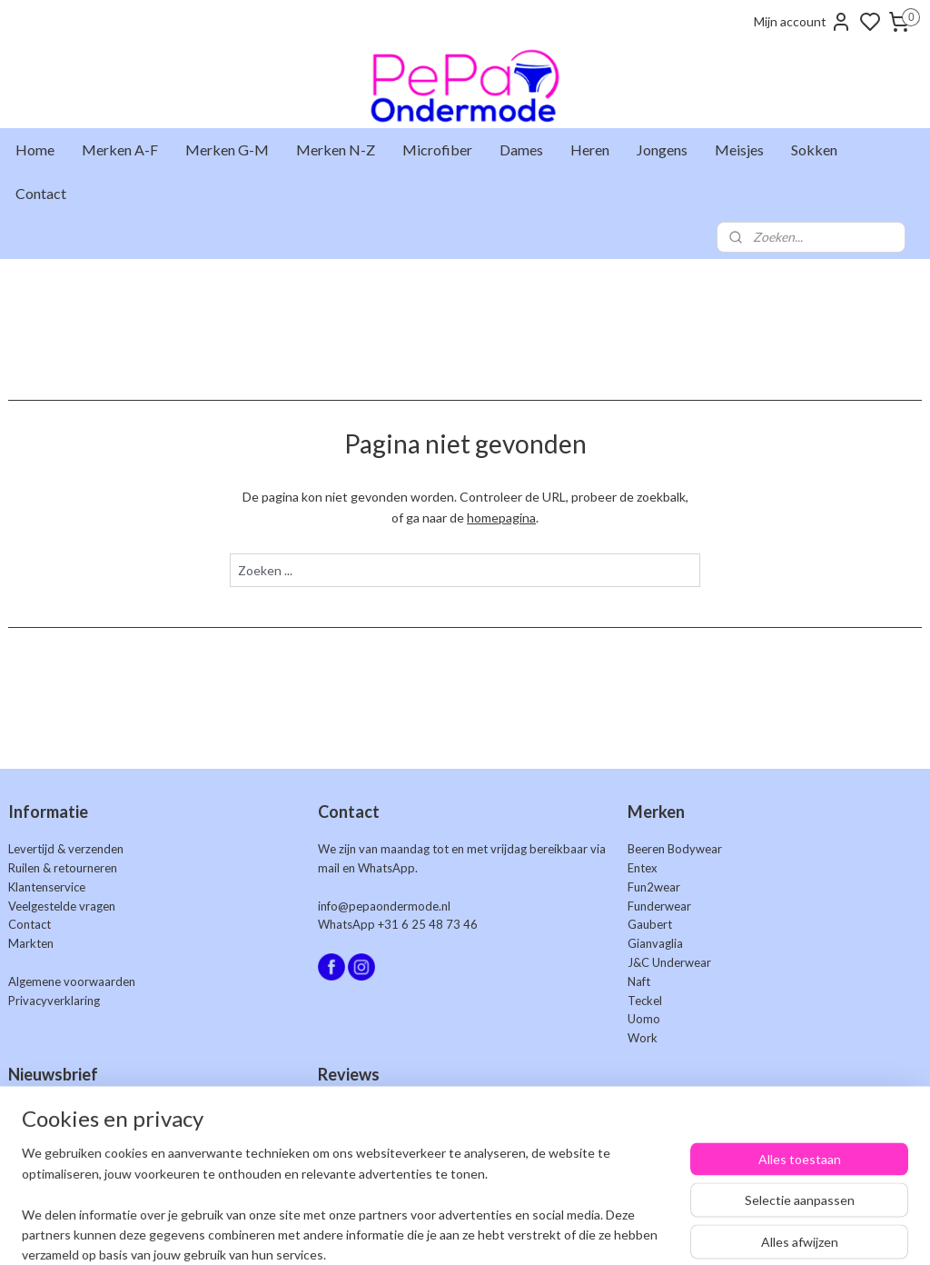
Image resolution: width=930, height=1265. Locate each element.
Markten (31, 943)
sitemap (530, 1232)
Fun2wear (654, 887)
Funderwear (659, 906)
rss (562, 1232)
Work (643, 1038)
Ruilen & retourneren (62, 868)
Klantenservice (46, 887)
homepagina (501, 517)
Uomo (644, 1018)
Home (34, 149)
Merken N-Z (335, 149)
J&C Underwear (669, 962)
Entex (643, 868)
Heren (589, 149)
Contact (40, 193)
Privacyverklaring (54, 1000)
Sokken (814, 149)
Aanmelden (55, 1152)
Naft (639, 981)
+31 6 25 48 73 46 (428, 924)
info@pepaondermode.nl (384, 906)
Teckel (645, 1000)
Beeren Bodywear (675, 849)
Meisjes (739, 149)
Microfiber (437, 149)
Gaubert (650, 924)
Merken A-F (120, 149)
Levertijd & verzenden (66, 849)
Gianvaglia (655, 943)
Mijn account (803, 22)
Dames (521, 149)
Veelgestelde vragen (61, 906)
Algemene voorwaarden (71, 981)
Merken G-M (227, 149)
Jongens (662, 149)
